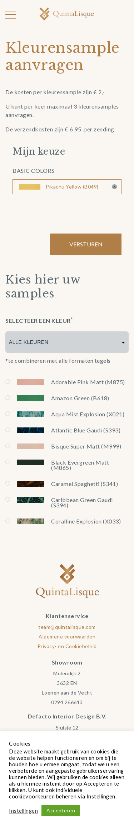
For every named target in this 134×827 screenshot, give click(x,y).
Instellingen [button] (23, 811)
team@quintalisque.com (67, 627)
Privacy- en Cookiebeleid (67, 646)
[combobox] (67, 342)
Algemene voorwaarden (67, 636)
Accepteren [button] (60, 810)
